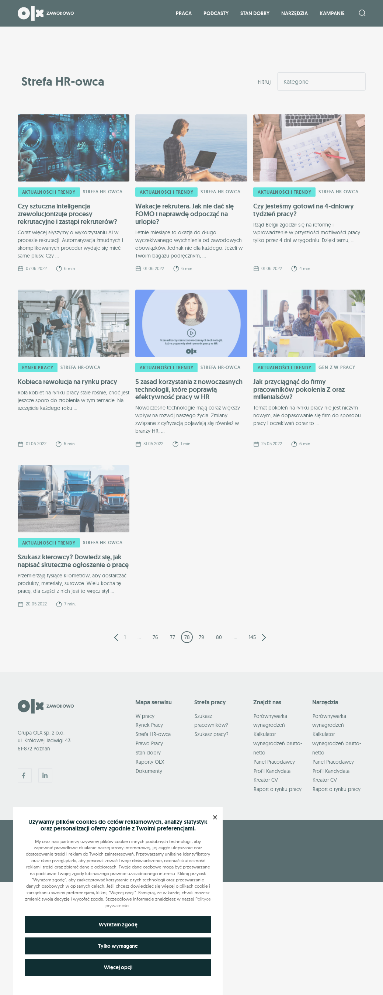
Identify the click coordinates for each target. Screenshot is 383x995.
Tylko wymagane (118, 946)
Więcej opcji (118, 967)
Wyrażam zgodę (118, 924)
